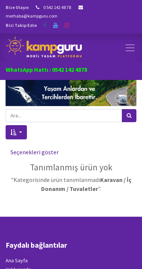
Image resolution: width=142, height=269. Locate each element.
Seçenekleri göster (34, 152)
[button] (16, 132)
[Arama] (129, 115)
